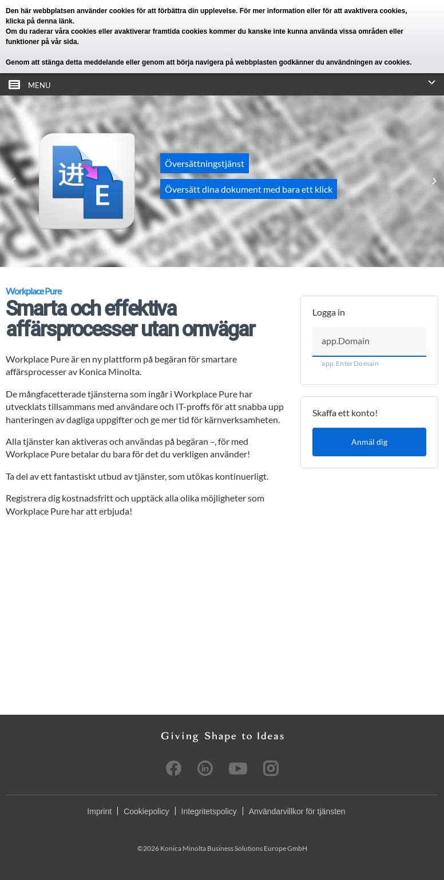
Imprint (99, 811)
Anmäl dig (369, 442)
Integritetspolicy (209, 811)
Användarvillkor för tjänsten (297, 811)
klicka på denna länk (39, 21)
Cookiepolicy (146, 811)
